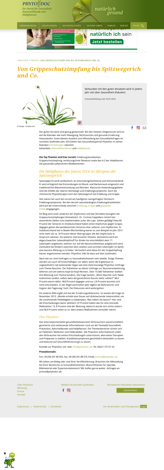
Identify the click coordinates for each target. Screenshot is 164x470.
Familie (111, 25)
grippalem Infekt (85, 242)
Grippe (66, 242)
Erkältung (55, 242)
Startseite (22, 86)
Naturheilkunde (72, 25)
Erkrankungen (28, 25)
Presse (34, 86)
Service (124, 25)
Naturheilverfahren (64, 175)
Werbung (22, 450)
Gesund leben (94, 25)
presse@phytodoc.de (51, 418)
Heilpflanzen (49, 25)
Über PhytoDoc (25, 447)
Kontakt (21, 457)
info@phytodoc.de (85, 404)
